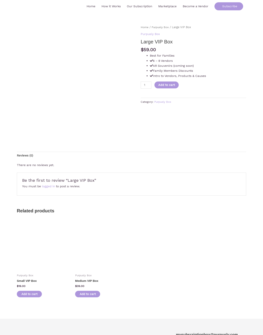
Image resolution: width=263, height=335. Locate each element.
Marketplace (167, 6)
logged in (48, 158)
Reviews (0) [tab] (25, 127)
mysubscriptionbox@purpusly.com (206, 306)
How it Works (111, 6)
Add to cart (167, 84)
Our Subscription (139, 6)
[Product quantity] (146, 85)
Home (91, 6)
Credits (71, 324)
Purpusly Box (161, 27)
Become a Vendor (195, 6)
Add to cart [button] (31, 266)
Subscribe (228, 6)
